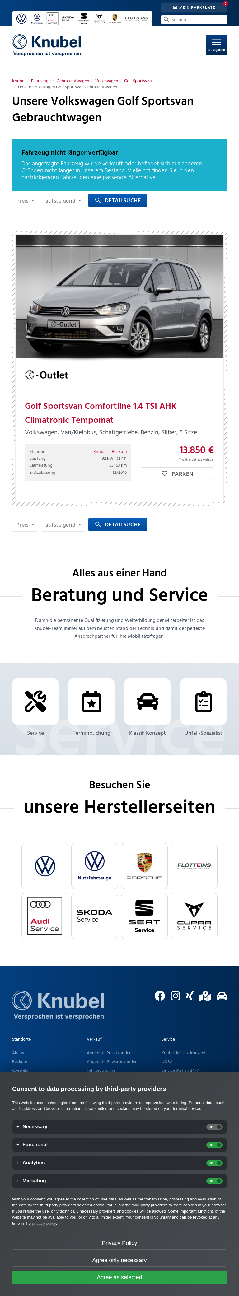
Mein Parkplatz (194, 7)
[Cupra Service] (194, 916)
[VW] (44, 866)
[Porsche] (144, 866)
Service (35, 708)
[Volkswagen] (106, 81)
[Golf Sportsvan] (138, 81)
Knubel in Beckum (110, 451)
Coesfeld (20, 1070)
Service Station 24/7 (180, 1070)
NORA (167, 1061)
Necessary (34, 1126)
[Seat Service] (144, 916)
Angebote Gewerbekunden (112, 1061)
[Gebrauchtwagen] (73, 81)
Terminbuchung (91, 708)
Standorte (21, 1039)
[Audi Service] (44, 916)
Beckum (19, 1061)
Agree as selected (119, 1277)
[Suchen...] (194, 19)
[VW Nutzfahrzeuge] (94, 866)
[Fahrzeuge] (41, 81)
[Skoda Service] (94, 916)
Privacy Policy (119, 1243)
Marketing (34, 1180)
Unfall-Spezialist (203, 708)
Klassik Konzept (147, 708)
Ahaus (18, 1053)
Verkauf (94, 1039)
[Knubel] (18, 81)
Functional (35, 1144)
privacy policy (44, 1223)
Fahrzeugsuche (101, 1070)
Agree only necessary (119, 1260)
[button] (25, 200)
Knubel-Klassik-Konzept (184, 1053)
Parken (177, 474)
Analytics (33, 1162)
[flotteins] (194, 866)
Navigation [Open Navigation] (216, 44)
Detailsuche (117, 200)
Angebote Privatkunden (109, 1053)
